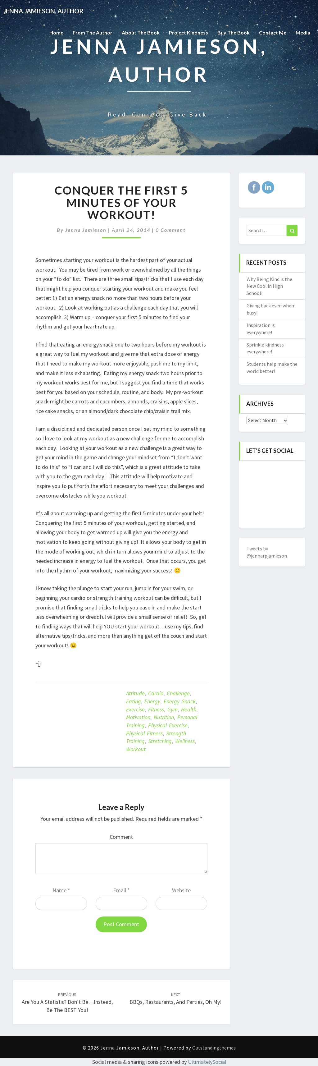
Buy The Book (233, 32)
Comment (121, 836)
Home (56, 32)
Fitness (156, 709)
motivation (138, 717)
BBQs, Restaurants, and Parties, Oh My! (175, 999)
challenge (178, 693)
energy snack (180, 701)
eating (133, 701)
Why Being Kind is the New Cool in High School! (269, 286)
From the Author (92, 32)
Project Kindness (188, 32)
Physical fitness (144, 733)
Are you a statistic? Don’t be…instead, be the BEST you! (67, 1002)
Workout (136, 749)
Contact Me (272, 32)
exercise (135, 709)
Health (188, 709)
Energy (152, 701)
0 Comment (171, 230)
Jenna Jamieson (86, 230)
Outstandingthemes (214, 1048)
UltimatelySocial (207, 1061)
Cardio (155, 693)
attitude (135, 693)
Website (181, 890)
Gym (172, 709)
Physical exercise (168, 725)
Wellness (185, 741)
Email (121, 890)
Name (61, 890)
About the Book (141, 32)
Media (303, 32)
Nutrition (164, 717)
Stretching (160, 741)
